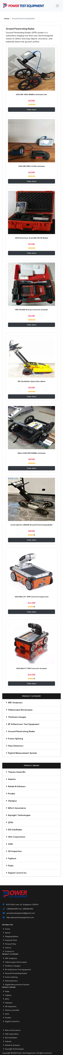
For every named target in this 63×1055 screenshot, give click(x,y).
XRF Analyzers (13, 703)
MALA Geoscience (15, 808)
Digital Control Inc (16, 873)
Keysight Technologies (17, 815)
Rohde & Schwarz (15, 786)
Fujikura (10, 858)
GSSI (9, 844)
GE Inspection (13, 851)
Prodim (10, 794)
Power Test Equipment (26, 1053)
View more (31, 109)
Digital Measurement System (21, 753)
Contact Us (8, 951)
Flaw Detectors (14, 746)
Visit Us (6, 948)
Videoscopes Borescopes (18, 710)
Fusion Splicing (14, 739)
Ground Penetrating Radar (20, 731)
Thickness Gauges (15, 717)
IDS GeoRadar (13, 830)
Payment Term (9, 940)
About (6, 933)
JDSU (9, 822)
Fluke (9, 866)
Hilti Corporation (15, 837)
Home (6, 18)
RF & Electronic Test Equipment (22, 724)
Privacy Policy (9, 944)
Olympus (11, 801)
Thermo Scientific (15, 772)
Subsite (10, 779)
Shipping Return (10, 936)
